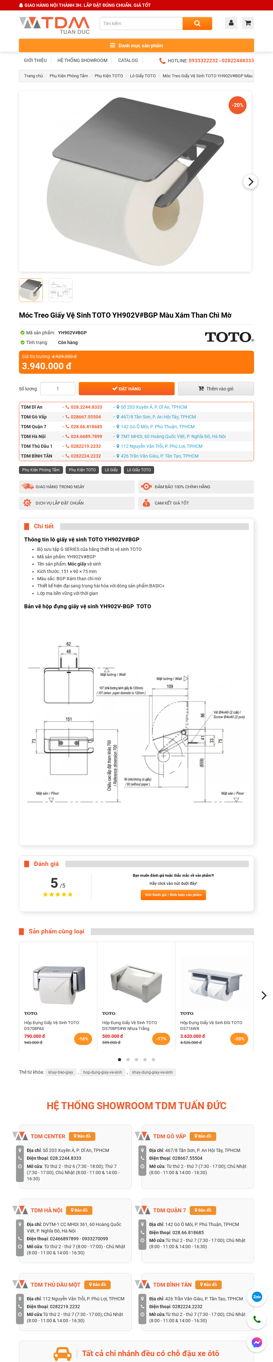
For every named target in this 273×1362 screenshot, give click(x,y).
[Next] (250, 181)
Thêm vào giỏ (215, 388)
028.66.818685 (84, 426)
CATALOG (128, 60)
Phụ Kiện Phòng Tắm (69, 75)
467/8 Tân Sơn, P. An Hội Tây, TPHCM (156, 416)
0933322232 (203, 61)
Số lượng (28, 388)
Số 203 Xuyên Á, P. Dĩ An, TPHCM (152, 407)
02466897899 (64, 1238)
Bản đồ (82, 1136)
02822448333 (238, 61)
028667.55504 (83, 416)
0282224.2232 (83, 456)
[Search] (197, 23)
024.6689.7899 (84, 436)
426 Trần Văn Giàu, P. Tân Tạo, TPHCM (158, 456)
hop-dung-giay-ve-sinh (102, 1072)
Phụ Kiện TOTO (109, 75)
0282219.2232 (83, 446)
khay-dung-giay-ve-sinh (152, 1072)
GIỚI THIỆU (35, 60)
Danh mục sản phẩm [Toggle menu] (136, 45)
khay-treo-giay (60, 1072)
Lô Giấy (111, 470)
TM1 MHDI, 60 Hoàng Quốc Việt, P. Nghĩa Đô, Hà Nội (171, 436)
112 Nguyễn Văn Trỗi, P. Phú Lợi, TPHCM (159, 446)
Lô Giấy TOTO (143, 75)
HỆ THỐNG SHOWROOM (82, 60)
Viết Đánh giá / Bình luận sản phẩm (173, 895)
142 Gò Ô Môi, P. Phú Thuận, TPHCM (156, 426)
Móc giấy (77, 564)
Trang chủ (33, 75)
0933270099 (95, 1238)
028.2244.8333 (84, 407)
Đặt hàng (126, 388)
